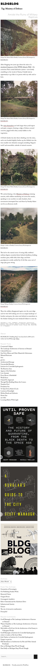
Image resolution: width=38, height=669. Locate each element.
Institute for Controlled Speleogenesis (12, 366)
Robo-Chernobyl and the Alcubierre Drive (13, 602)
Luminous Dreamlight (7, 391)
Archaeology (22, 322)
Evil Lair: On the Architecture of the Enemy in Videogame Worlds (19, 629)
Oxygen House (5, 597)
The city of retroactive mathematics (11, 609)
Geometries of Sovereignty (9, 589)
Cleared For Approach (7, 380)
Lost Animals (5, 373)
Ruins (20, 324)
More (17, 339)
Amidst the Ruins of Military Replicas (22, 15)
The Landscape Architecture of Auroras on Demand (16, 349)
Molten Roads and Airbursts (9, 393)
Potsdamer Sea (5, 387)
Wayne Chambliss (6, 624)
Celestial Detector (6, 351)
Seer (2, 358)
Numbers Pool (5, 384)
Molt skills (4, 628)
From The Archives (8, 587)
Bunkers (12, 323)
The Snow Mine (17, 635)
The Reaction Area (6, 369)
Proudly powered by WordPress (20, 665)
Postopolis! (4, 612)
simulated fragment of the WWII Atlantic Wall (16, 67)
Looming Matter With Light (9, 400)
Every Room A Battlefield (8, 375)
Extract (3, 607)
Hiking (27, 323)
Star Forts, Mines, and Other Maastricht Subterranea (16, 353)
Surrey (25, 324)
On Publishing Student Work (9, 592)
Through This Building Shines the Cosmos (13, 382)
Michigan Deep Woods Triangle (14, 646)
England (17, 323)
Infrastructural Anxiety (7, 604)
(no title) (3, 398)
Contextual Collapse (7, 346)
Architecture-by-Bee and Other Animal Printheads (19, 643)
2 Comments (6, 325)
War (29, 324)
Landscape (33, 323)
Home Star (4, 395)
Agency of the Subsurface (8, 371)
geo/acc (3, 360)
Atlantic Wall (4, 323)
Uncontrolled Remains (7, 364)
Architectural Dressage (7, 362)
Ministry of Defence (22, 194)
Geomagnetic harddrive (8, 599)
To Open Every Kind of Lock (9, 389)
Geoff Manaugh (5, 619)
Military (3, 324)
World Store (4, 378)
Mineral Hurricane (6, 355)
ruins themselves (8, 126)
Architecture (30, 322)
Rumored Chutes (6, 594)
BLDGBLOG (10, 4)
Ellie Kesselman (5, 642)
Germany (22, 323)
